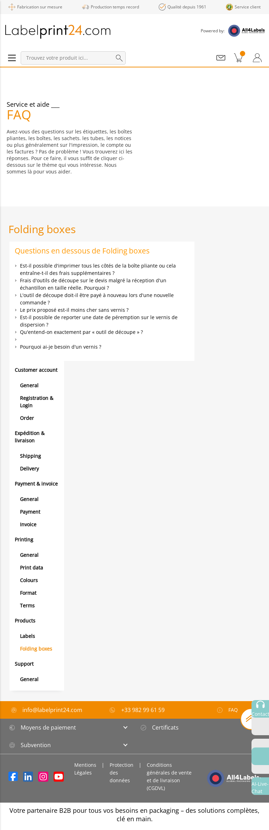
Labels (27, 636)
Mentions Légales (85, 769)
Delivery (29, 468)
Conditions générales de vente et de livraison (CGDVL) (169, 776)
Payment (30, 511)
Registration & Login (36, 402)
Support (24, 663)
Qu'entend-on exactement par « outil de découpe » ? (81, 332)
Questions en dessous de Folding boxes (82, 251)
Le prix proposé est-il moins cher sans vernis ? (74, 310)
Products (25, 620)
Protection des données (121, 773)
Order (27, 418)
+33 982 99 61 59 (143, 710)
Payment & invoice (36, 483)
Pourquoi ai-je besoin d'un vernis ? (60, 346)
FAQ (227, 709)
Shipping (30, 456)
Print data (31, 567)
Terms (27, 605)
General (29, 385)
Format (28, 592)
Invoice (28, 524)
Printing (24, 539)
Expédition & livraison (29, 437)
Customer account (36, 370)
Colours (29, 580)
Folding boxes (36, 648)
